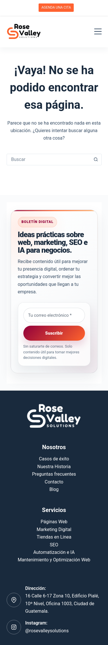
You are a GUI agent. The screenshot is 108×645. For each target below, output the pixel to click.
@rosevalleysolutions (47, 630)
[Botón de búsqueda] (95, 159)
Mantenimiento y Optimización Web (54, 559)
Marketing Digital (54, 529)
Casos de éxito (54, 459)
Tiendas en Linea (54, 537)
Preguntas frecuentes (54, 474)
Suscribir (54, 333)
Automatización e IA (54, 552)
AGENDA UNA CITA (56, 7)
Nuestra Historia (54, 466)
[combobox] (48, 159)
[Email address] (54, 315)
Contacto (54, 482)
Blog (54, 489)
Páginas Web (54, 521)
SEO (54, 545)
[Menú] (98, 31)
